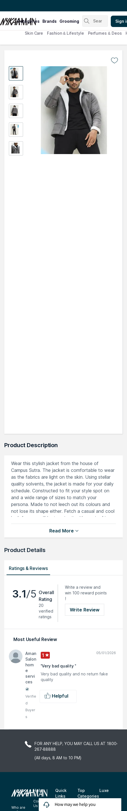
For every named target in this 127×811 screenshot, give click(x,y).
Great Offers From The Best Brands (38, 6)
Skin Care (34, 33)
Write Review (84, 610)
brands (49, 21)
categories (28, 21)
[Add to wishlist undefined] (114, 60)
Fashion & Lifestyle (65, 33)
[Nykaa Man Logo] (8, 20)
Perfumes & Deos (105, 33)
